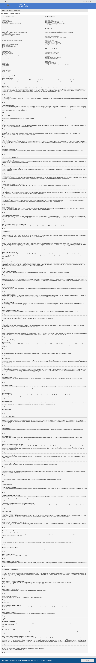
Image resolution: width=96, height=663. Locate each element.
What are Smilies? (5, 64)
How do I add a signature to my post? (9, 46)
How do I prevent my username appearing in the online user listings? (14, 32)
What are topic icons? (6, 71)
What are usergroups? (49, 20)
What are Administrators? (50, 17)
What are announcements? (7, 67)
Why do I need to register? (7, 17)
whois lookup (4, 639)
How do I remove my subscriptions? (51, 53)
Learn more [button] (49, 660)
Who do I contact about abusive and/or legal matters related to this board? (58, 64)
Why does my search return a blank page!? (53, 43)
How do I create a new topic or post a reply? (10, 44)
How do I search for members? (51, 44)
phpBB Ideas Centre (56, 631)
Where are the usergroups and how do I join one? (54, 21)
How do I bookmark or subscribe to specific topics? (54, 51)
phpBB (39, 193)
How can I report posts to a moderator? (9, 54)
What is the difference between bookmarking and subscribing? (56, 49)
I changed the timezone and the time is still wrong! (11, 34)
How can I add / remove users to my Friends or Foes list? (55, 37)
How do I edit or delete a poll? (7, 50)
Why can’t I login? (5, 22)
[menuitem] (6, 1)
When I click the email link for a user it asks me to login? (12, 40)
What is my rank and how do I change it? (9, 39)
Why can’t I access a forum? (7, 51)
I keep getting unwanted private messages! (53, 31)
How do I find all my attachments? (51, 58)
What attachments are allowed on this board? (53, 57)
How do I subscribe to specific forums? (52, 52)
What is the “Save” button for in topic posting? (10, 55)
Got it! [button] (87, 660)
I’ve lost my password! (6, 24)
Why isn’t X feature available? (50, 63)
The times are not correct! (6, 33)
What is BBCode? (5, 62)
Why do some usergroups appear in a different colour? (55, 23)
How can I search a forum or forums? (52, 41)
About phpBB (4, 624)
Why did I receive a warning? (7, 53)
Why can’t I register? (6, 20)
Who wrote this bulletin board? (50, 62)
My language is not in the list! (7, 35)
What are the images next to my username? (10, 36)
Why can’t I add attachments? (7, 52)
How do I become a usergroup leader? (52, 22)
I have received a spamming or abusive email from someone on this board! (59, 32)
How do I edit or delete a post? (7, 45)
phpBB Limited (35, 622)
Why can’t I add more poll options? (8, 48)
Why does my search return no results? (52, 42)
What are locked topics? (6, 70)
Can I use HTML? (5, 63)
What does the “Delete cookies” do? (8, 27)
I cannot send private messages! (51, 29)
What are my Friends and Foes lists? (52, 36)
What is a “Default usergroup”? (51, 24)
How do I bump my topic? (6, 58)
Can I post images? (5, 65)
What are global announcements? (8, 66)
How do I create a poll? (6, 47)
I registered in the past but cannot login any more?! (11, 23)
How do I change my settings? (7, 31)
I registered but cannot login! (7, 21)
